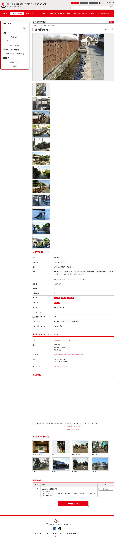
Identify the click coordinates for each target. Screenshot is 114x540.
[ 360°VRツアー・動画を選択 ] (15, 54)
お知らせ (5, 13)
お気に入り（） (31, 13)
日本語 (75, 3)
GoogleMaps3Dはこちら (73, 427)
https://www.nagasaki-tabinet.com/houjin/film (69, 355)
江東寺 (41, 465)
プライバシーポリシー (72, 533)
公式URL (105, 489)
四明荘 (61, 447)
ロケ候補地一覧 (17, 13)
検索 (14, 66)
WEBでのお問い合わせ (61, 367)
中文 (93, 3)
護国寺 (61, 465)
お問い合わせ (57, 533)
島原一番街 (100, 447)
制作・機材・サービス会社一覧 (59, 13)
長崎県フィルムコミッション (63, 340)
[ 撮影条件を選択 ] (14, 62)
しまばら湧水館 (41, 447)
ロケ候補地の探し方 (104, 13)
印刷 (111, 22)
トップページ (36, 25)
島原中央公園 (80, 447)
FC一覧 (43, 13)
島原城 (100, 465)
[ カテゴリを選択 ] (14, 45)
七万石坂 (80, 465)
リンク (47, 533)
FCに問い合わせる (74, 504)
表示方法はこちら (73, 430)
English (84, 3)
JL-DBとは (38, 533)
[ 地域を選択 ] (14, 37)
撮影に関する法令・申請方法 (84, 13)
